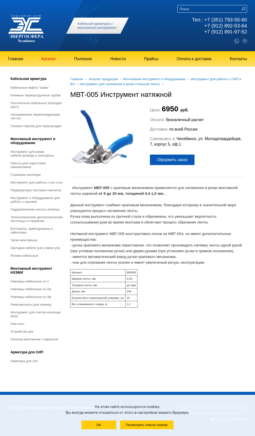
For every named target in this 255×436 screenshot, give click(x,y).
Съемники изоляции (25, 175)
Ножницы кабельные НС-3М (30, 297)
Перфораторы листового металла (35, 190)
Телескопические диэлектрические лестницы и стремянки (36, 219)
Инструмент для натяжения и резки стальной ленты (120, 84)
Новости (118, 59)
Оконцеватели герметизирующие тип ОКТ (35, 116)
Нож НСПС (17, 324)
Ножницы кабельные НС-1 (29, 281)
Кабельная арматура (28, 79)
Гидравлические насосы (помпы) (35, 209)
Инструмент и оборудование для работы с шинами (35, 200)
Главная (15, 59)
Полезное (83, 59)
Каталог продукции (103, 79)
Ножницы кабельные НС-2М (30, 289)
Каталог (48, 59)
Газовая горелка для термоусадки (35, 126)
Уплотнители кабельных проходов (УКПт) (36, 105)
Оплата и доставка (194, 59)
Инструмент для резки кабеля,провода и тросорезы (32, 153)
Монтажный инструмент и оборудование (32, 141)
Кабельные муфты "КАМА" (29, 87)
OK (98, 425)
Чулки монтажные (23, 240)
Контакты (238, 59)
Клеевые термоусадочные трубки (35, 95)
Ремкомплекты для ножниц (30, 304)
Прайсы (151, 59)
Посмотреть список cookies (147, 425)
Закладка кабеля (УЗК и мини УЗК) (35, 248)
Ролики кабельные (24, 255)
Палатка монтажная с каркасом (34, 339)
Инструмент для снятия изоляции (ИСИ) (35, 314)
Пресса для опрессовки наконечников (28, 165)
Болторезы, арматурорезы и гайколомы (31, 230)
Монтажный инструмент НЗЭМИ (31, 270)
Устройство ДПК (21, 331)
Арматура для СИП (26, 352)
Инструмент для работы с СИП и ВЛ (36, 182)
